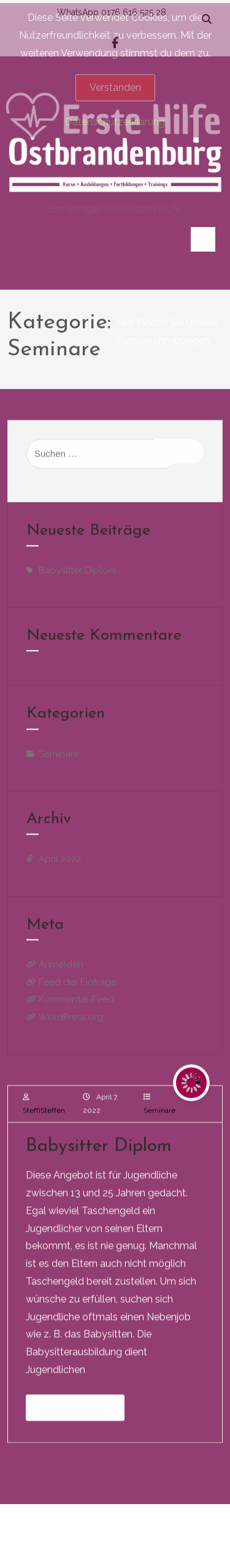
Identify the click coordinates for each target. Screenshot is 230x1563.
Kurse (156, 1547)
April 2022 (60, 863)
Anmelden (61, 968)
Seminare (159, 1114)
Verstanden (115, 87)
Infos (126, 1547)
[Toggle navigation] (203, 239)
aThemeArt (150, 1533)
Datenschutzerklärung (115, 122)
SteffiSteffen (44, 1114)
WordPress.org (71, 1021)
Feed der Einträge (78, 986)
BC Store (102, 1533)
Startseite (89, 1547)
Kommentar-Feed (76, 1003)
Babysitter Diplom (99, 1150)
